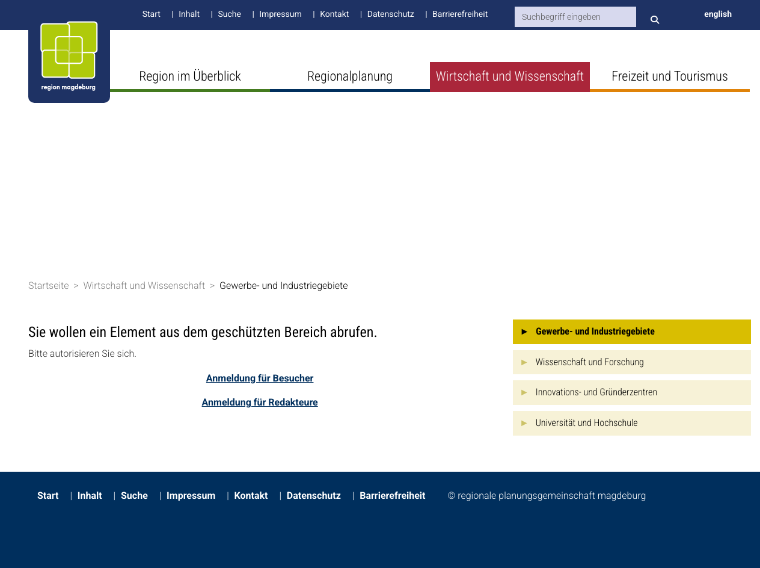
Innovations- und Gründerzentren (596, 392)
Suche (229, 14)
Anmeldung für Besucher (260, 378)
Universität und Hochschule (587, 422)
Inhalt (189, 14)
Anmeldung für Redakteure (260, 402)
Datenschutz (390, 14)
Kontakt (334, 14)
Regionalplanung (350, 76)
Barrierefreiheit (460, 14)
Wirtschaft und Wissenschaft (510, 76)
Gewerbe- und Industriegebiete (283, 285)
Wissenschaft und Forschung (590, 362)
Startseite (48, 285)
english (718, 14)
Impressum (280, 14)
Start (151, 14)
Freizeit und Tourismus (669, 76)
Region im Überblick (190, 76)
